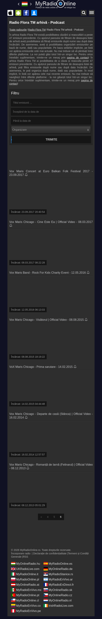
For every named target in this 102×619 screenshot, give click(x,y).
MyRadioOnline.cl (25, 600)
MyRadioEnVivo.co (26, 605)
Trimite (51, 139)
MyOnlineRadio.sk (58, 589)
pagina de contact (78, 57)
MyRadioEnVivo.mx (26, 589)
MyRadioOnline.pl (25, 579)
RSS (25, 556)
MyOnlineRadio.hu (25, 563)
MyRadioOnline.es (58, 563)
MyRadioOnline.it (24, 574)
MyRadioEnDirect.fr (59, 584)
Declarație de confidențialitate (50, 553)
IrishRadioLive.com (58, 605)
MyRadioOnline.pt (25, 595)
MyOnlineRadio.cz (58, 595)
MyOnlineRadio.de (58, 568)
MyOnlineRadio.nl (58, 600)
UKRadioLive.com (25, 568)
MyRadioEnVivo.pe (26, 610)
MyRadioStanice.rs (58, 574)
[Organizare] (51, 129)
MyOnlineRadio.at (25, 584)
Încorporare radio (20, 553)
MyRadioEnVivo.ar (58, 579)
